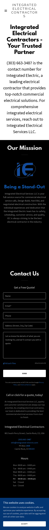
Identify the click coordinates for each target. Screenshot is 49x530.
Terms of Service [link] (26, 385)
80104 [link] (31, 449)
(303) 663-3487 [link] (19, 63)
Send (24, 373)
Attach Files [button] (10, 363)
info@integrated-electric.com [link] (24, 442)
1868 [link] (28, 445)
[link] (24, 16)
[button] (6, 10)
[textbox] (24, 295)
